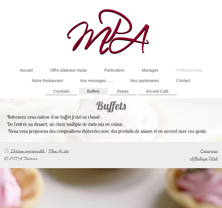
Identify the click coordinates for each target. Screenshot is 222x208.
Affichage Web (203, 158)
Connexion (209, 151)
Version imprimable (25, 151)
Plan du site (58, 151)
